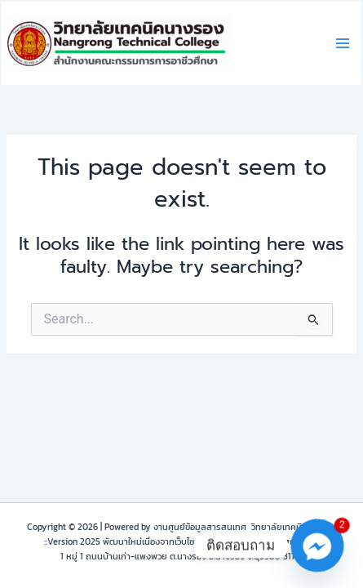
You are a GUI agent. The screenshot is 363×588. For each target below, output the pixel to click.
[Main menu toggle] (342, 43)
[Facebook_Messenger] (317, 545)
